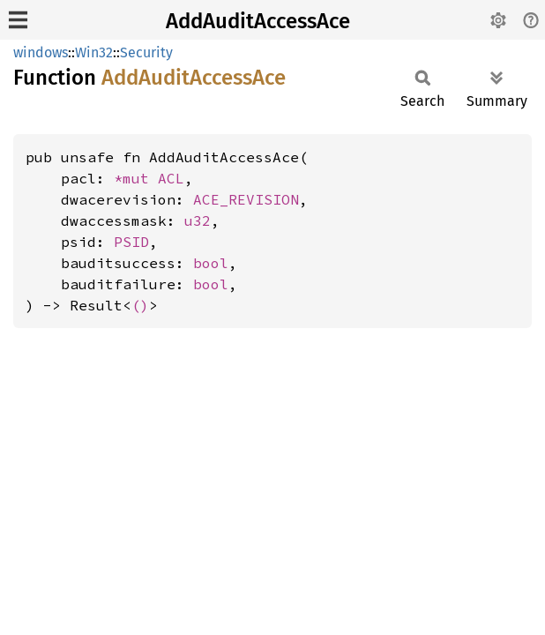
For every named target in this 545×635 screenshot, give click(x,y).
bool (210, 263)
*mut (136, 178)
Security (146, 52)
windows (40, 52)
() (140, 305)
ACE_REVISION (246, 199)
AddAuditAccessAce (258, 21)
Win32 (94, 52)
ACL (171, 178)
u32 (197, 220)
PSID (131, 241)
